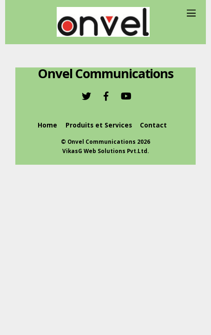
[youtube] (125, 95)
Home (47, 125)
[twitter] (86, 95)
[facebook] (106, 95)
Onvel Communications (101, 141)
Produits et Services (99, 125)
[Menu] (191, 13)
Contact (153, 125)
